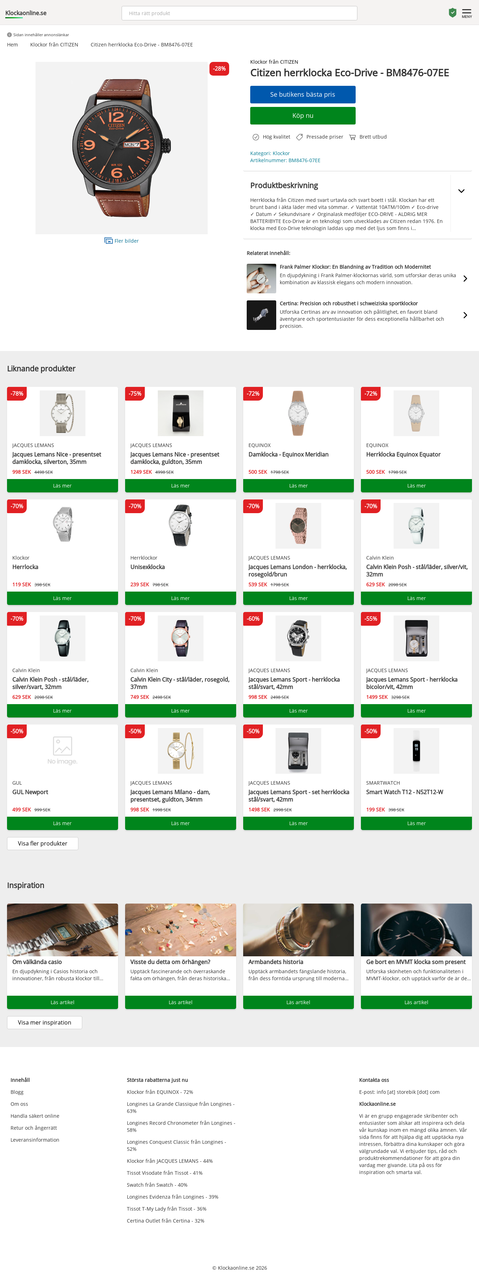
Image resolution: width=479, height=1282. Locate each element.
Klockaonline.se (25, 13)
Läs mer (62, 485)
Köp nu (302, 115)
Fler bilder (121, 240)
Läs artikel (63, 1002)
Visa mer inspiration (44, 1022)
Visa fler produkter (42, 843)
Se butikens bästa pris (302, 94)
